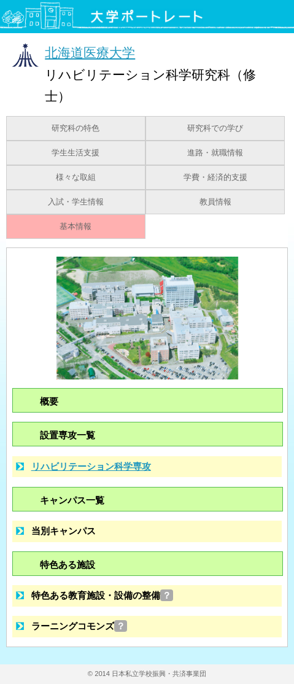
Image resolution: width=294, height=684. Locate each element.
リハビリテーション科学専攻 (91, 466)
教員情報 (215, 202)
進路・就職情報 (215, 153)
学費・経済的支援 (215, 177)
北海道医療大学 (90, 52)
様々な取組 (76, 177)
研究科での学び (215, 128)
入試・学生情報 (76, 202)
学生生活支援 (75, 153)
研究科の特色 (75, 128)
